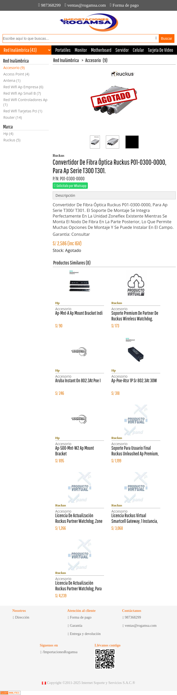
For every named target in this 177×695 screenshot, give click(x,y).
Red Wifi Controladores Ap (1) (25, 102)
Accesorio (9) (14, 67)
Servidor (122, 50)
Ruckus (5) (11, 140)
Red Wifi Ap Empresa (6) (23, 86)
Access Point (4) (16, 74)
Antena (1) (12, 80)
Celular (138, 50)
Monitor (80, 50)
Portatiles (63, 50)
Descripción (65, 195)
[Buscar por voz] (156, 38)
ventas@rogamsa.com (85, 5)
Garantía (75, 626)
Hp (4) (8, 133)
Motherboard (101, 50)
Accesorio (93, 60)
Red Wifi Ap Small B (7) (22, 93)
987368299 (49, 5)
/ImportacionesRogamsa (59, 652)
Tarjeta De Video (160, 50)
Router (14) (12, 117)
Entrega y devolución (84, 634)
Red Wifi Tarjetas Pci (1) (22, 111)
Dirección (21, 617)
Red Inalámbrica (66, 60)
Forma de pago (124, 5)
